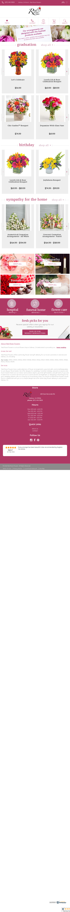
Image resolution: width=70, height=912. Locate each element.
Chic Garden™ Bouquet (18, 126)
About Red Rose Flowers (10, 344)
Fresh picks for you (35, 323)
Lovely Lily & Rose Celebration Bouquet (52, 81)
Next (67, 71)
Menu (7, 23)
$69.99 (52, 133)
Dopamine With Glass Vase (52, 126)
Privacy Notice (17, 468)
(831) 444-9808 (9, 2)
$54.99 (18, 88)
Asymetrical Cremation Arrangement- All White (18, 235)
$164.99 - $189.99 (52, 242)
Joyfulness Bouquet (52, 180)
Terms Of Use (7, 468)
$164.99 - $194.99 (18, 242)
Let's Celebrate (18, 80)
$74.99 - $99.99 (52, 188)
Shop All (46, 45)
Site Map (41, 468)
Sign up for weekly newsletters (35, 332)
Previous (3, 71)
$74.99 (18, 133)
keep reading (61, 347)
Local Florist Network (30, 468)
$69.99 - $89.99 (52, 88)
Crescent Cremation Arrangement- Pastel (52, 235)
